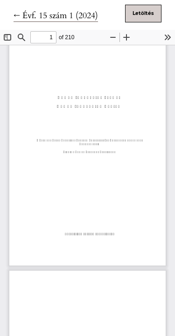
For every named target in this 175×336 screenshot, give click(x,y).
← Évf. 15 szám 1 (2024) (56, 15)
